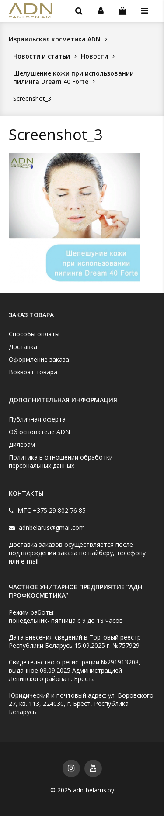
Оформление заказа (39, 359)
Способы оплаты (34, 334)
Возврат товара (33, 372)
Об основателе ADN (39, 432)
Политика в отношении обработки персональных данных (61, 461)
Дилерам (22, 444)
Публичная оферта (37, 419)
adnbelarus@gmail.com (51, 527)
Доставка (23, 346)
